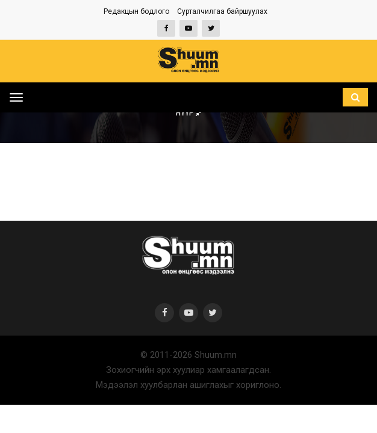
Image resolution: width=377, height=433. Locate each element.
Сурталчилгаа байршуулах (222, 11)
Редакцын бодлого (136, 11)
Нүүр (189, 113)
